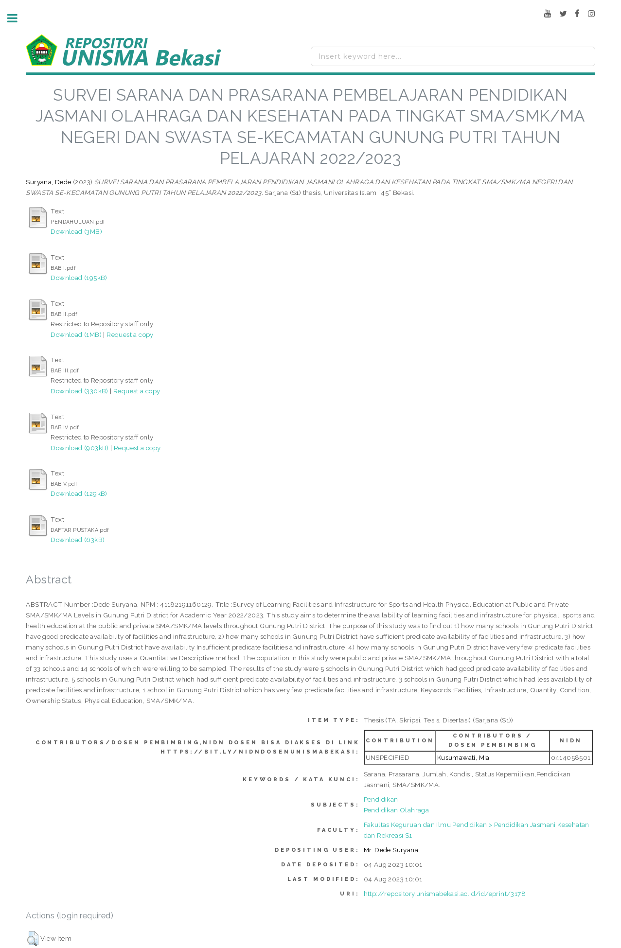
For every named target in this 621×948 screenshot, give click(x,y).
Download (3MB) (76, 231)
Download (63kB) (78, 540)
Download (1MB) (76, 334)
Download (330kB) (79, 391)
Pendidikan (381, 799)
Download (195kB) (79, 277)
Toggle (17, 18)
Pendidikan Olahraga (396, 810)
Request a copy (130, 334)
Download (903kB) (79, 448)
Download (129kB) (79, 493)
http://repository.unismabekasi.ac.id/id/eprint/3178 (445, 893)
